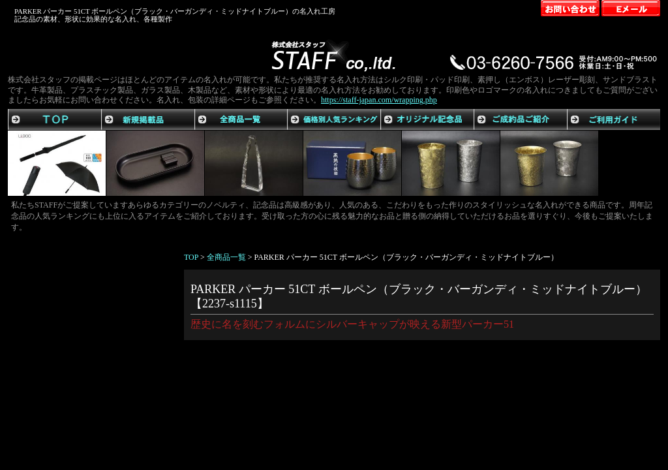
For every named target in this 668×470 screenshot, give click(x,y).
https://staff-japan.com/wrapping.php (379, 99)
